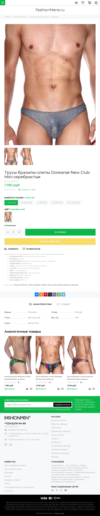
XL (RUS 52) (57, 202)
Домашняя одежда (60, 453)
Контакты (8, 491)
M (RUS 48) (26, 202)
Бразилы (75, 285)
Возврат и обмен (12, 480)
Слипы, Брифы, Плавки (37, 285)
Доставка (8, 473)
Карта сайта (59, 513)
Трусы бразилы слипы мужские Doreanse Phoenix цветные (80, 378)
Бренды (55, 457)
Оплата (7, 476)
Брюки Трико (57, 435)
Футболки (56, 442)
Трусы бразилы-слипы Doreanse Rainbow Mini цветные (49, 378)
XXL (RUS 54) (73, 202)
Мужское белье (20, 285)
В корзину (60, 232)
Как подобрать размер (15, 465)
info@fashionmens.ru (17, 430)
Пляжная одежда (59, 449)
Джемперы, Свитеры (61, 431)
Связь (7, 483)
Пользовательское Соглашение (19, 487)
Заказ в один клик (50, 241)
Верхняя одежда (59, 424)
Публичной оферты (62, 409)
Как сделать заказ (12, 469)
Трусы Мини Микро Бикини (59, 285)
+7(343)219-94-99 (15, 423)
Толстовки (56, 428)
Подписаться (62, 404)
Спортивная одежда (60, 446)
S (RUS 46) (11, 202)
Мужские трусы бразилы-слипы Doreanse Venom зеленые (17, 378)
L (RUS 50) (42, 202)
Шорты (54, 438)
